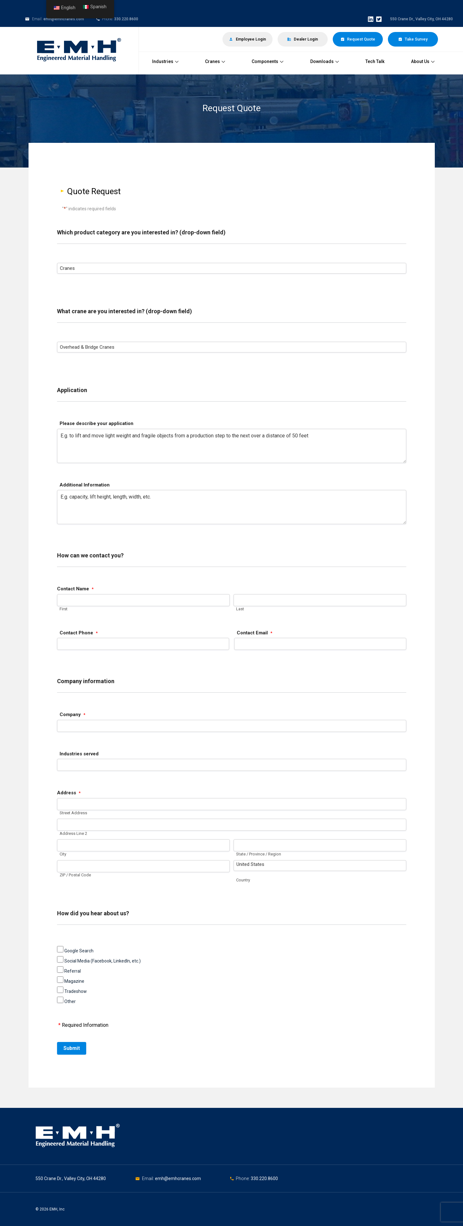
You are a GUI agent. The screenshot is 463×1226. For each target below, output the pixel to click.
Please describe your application (96, 423)
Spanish (94, 7)
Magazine (74, 981)
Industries (165, 61)
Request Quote (357, 39)
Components (267, 61)
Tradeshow (75, 991)
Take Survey (413, 39)
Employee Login (247, 39)
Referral (72, 971)
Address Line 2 (73, 833)
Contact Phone (79, 633)
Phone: (243, 1178)
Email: (148, 1178)
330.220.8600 (126, 19)
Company (72, 715)
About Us (422, 61)
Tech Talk (374, 61)
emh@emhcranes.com (63, 19)
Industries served (79, 754)
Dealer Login (302, 39)
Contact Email (254, 633)
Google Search (78, 950)
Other (70, 1001)
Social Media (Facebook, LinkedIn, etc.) (102, 960)
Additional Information (85, 485)
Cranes (215, 61)
